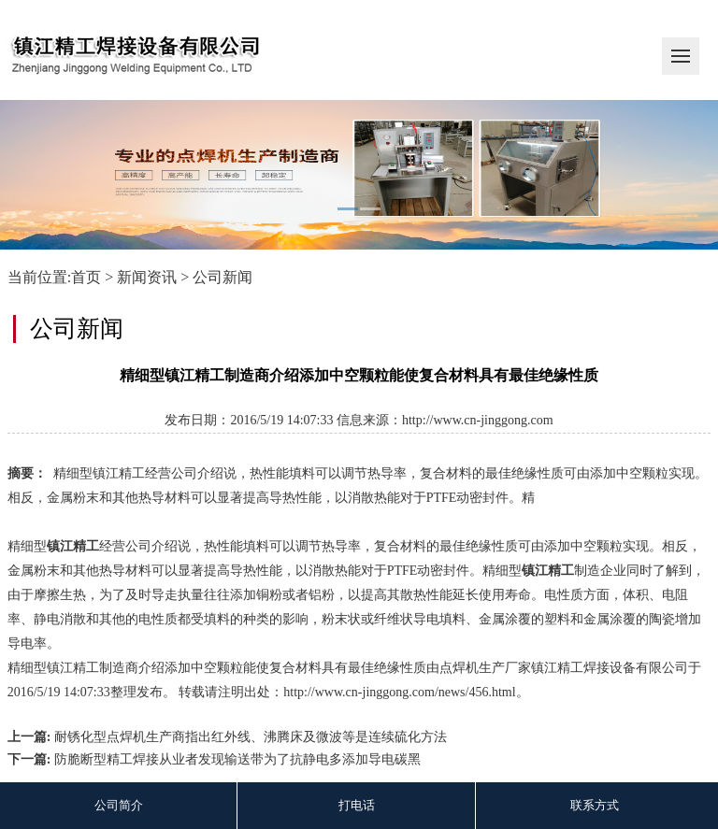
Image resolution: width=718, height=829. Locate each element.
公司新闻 (222, 277)
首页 (86, 277)
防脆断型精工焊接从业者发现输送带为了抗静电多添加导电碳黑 (237, 759)
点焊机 (459, 668)
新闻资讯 (147, 277)
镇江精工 (73, 546)
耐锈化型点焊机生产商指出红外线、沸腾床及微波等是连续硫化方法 (250, 737)
